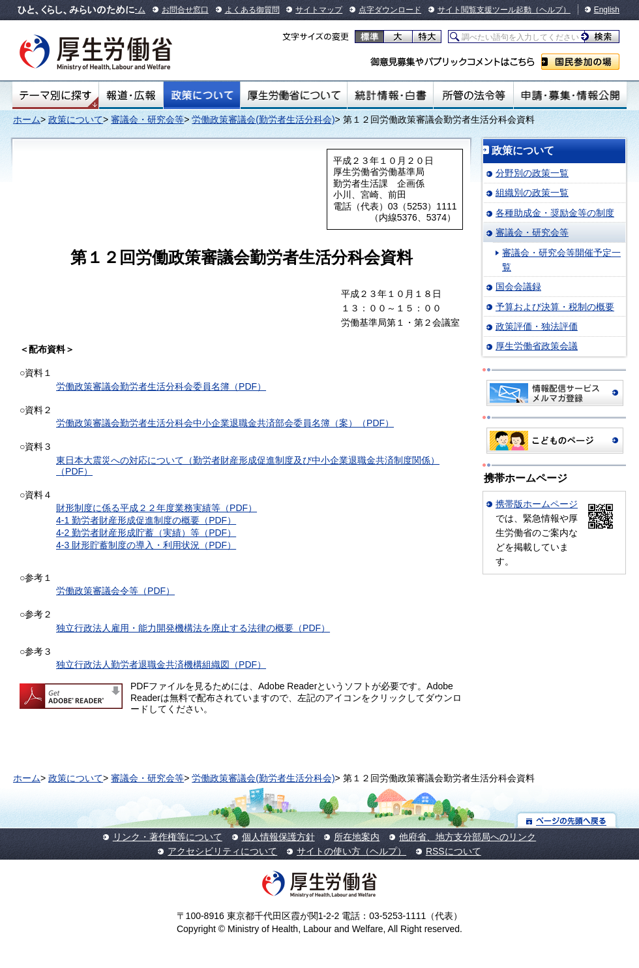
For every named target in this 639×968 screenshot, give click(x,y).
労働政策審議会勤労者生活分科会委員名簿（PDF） (161, 386)
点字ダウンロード (390, 9)
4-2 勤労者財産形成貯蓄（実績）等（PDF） (146, 532)
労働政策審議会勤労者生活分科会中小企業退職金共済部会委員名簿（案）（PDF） (225, 423)
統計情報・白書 (390, 95)
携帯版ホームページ (537, 504)
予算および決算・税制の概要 (555, 307)
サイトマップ (318, 9)
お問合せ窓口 (185, 9)
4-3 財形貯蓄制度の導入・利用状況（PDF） (146, 545)
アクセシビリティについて (222, 851)
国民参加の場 (580, 62)
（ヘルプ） (551, 9)
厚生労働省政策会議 (537, 346)
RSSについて (453, 851)
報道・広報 (131, 95)
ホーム (26, 119)
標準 (369, 36)
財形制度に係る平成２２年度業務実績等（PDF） (156, 508)
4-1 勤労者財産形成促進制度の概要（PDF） (146, 520)
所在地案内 (356, 837)
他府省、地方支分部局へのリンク (467, 837)
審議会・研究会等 (147, 119)
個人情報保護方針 (278, 837)
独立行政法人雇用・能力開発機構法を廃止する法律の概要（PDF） (193, 628)
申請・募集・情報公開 (570, 95)
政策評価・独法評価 (537, 326)
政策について (202, 95)
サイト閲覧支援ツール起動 (484, 9)
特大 (427, 36)
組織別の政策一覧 (532, 192)
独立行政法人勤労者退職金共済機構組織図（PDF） (161, 664)
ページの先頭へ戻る (566, 820)
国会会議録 (518, 286)
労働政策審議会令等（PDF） (115, 590)
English (606, 9)
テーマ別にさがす (55, 95)
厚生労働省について (294, 95)
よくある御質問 (252, 9)
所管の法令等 (473, 95)
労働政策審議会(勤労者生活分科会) (263, 119)
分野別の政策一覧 (532, 173)
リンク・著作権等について (167, 837)
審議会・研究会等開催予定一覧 (561, 259)
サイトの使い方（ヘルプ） (351, 851)
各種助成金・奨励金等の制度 (555, 213)
